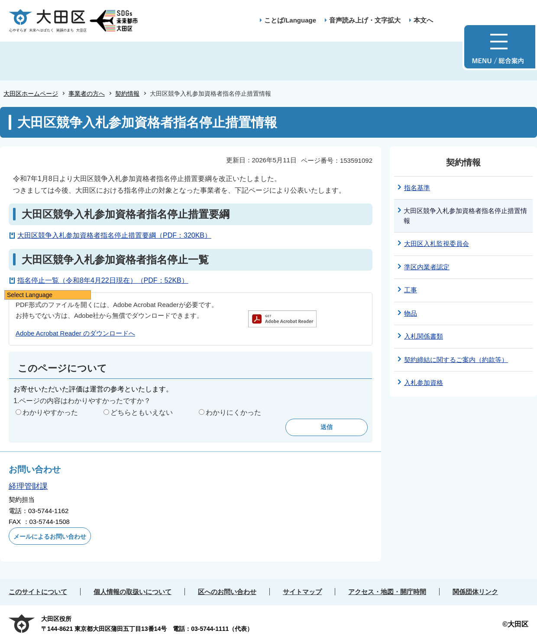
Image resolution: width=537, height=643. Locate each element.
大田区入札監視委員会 (436, 243)
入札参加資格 (423, 382)
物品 (410, 313)
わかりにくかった (233, 412)
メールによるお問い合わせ (49, 536)
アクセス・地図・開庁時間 (387, 591)
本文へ (423, 20)
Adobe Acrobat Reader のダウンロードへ (75, 333)
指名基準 (417, 187)
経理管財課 (28, 486)
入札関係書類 (423, 336)
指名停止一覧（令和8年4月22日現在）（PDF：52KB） (102, 280)
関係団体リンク (475, 591)
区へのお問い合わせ (227, 591)
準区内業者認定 (427, 267)
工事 (410, 290)
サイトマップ (302, 591)
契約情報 (127, 93)
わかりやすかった (50, 412)
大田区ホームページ (30, 93)
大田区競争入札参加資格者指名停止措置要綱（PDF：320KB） (114, 235)
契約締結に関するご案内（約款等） (456, 359)
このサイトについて (38, 591)
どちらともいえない (141, 412)
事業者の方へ (86, 93)
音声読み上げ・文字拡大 (365, 20)
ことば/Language (290, 20)
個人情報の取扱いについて (132, 591)
